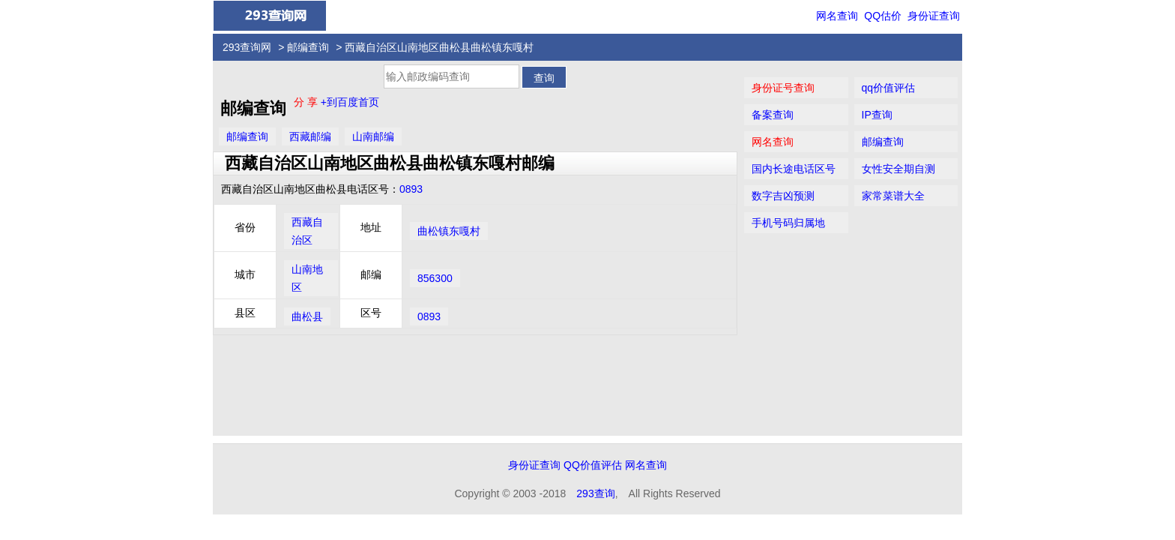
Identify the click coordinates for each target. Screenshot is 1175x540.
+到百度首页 (350, 102)
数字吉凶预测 (783, 196)
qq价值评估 (889, 88)
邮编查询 (308, 47)
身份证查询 (933, 16)
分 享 (307, 102)
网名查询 (837, 16)
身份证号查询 (783, 88)
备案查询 (773, 115)
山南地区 (307, 278)
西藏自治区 (307, 231)
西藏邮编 (310, 136)
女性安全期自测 (898, 169)
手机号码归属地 (788, 223)
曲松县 (307, 316)
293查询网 (247, 47)
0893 (411, 189)
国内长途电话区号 (794, 169)
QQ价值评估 (593, 465)
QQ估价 (882, 16)
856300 (435, 278)
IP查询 (877, 115)
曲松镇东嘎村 (448, 231)
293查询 (595, 494)
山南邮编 (373, 136)
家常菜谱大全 (893, 196)
